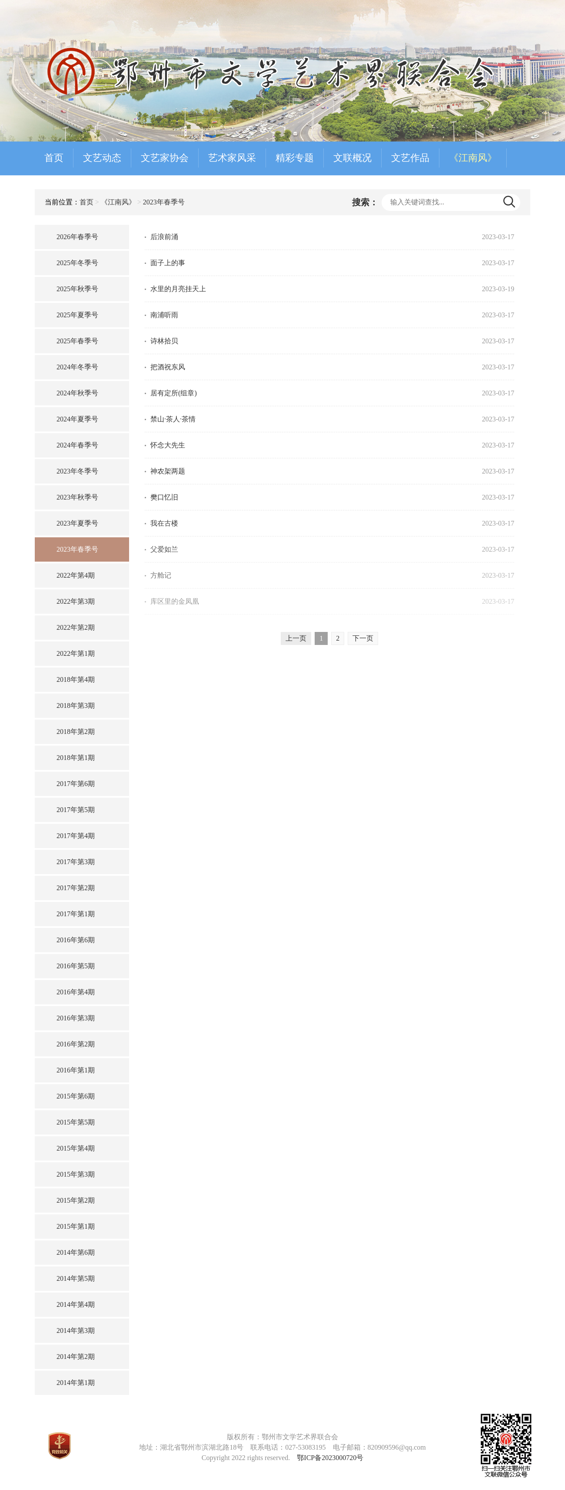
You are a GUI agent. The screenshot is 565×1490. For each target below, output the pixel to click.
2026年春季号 (77, 236)
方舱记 (160, 575)
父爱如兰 (164, 549)
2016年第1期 (75, 1070)
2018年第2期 (75, 731)
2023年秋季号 (77, 497)
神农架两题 (167, 471)
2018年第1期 (75, 757)
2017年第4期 (75, 835)
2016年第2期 (75, 1044)
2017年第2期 (75, 887)
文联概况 (352, 157)
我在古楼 (164, 523)
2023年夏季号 (77, 523)
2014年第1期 (75, 1382)
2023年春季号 (164, 202)
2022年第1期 (75, 653)
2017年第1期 (75, 914)
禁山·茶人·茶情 (173, 419)
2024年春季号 (77, 445)
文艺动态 (102, 157)
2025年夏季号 (77, 315)
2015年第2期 (75, 1200)
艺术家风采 (232, 157)
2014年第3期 (75, 1330)
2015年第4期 (75, 1148)
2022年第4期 (75, 575)
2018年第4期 (75, 679)
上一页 (296, 638)
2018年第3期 (75, 705)
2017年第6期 (75, 783)
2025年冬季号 (77, 262)
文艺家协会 (165, 157)
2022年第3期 (75, 601)
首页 (53, 157)
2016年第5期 (75, 966)
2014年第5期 (75, 1278)
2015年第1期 (75, 1226)
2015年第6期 (75, 1096)
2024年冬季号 (77, 367)
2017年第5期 (75, 809)
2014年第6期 (75, 1252)
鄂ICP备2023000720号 (330, 1457)
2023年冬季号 (77, 471)
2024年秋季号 (77, 393)
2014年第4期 (75, 1304)
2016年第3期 (75, 1018)
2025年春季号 (77, 341)
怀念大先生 (167, 445)
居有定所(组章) (173, 393)
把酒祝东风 (167, 367)
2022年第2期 (75, 627)
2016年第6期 (75, 940)
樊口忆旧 (164, 497)
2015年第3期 (75, 1174)
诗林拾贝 (164, 341)
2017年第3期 (75, 861)
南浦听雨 (164, 315)
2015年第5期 (75, 1122)
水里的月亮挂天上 (178, 289)
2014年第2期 (75, 1356)
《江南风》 (473, 157)
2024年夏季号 (77, 419)
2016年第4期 (75, 992)
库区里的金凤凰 (174, 601)
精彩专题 (295, 157)
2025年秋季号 (77, 289)
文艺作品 (410, 157)
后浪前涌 (164, 236)
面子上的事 (167, 262)
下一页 (362, 638)
